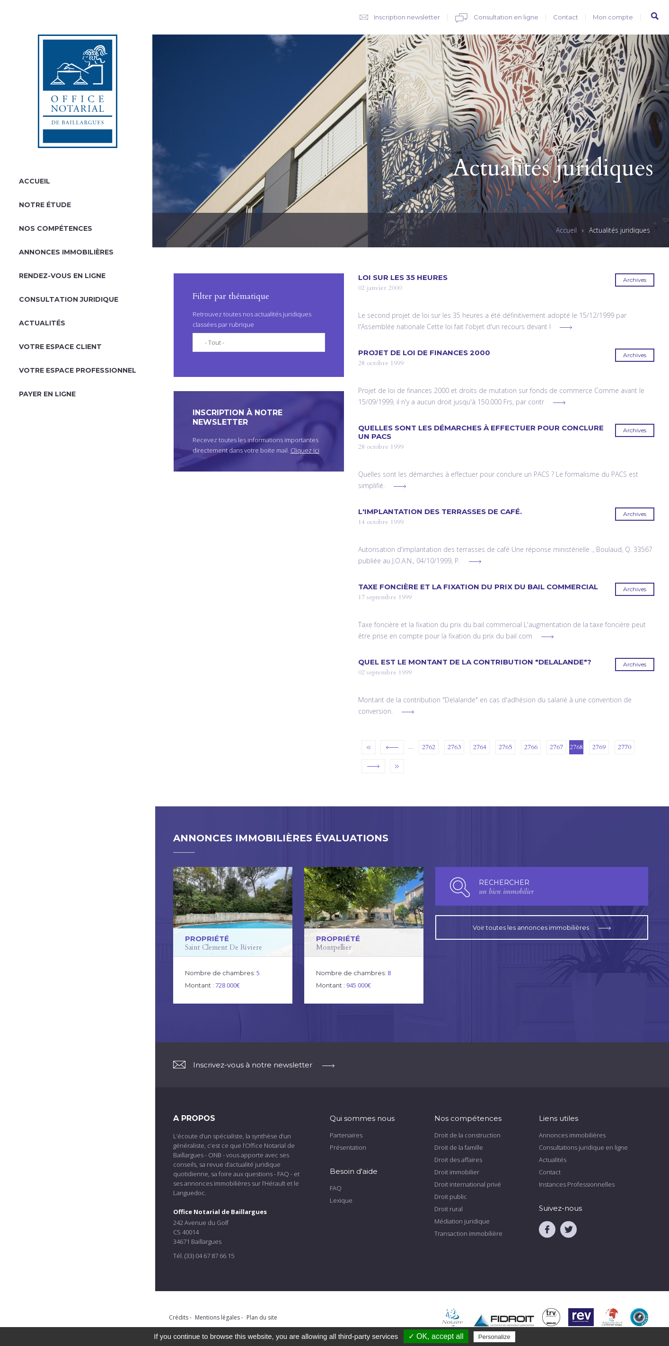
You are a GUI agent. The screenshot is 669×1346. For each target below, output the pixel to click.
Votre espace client (60, 346)
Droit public (450, 1196)
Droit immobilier (456, 1172)
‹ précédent (392, 747)
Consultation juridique (68, 299)
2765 (505, 747)
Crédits (178, 1317)
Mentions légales (217, 1317)
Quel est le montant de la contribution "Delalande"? (474, 662)
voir (232, 935)
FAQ (336, 1188)
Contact (565, 17)
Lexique (341, 1200)
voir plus (566, 327)
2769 (599, 747)
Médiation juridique (462, 1221)
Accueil (34, 181)
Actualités (42, 323)
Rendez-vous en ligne (62, 275)
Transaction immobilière (468, 1233)
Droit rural (448, 1209)
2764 (479, 747)
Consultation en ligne (506, 17)
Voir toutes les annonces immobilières (542, 927)
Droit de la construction (467, 1135)
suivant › (373, 766)
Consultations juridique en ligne (583, 1147)
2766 (530, 747)
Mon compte (613, 17)
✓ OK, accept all (436, 1336)
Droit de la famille (458, 1147)
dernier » (397, 766)
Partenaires (346, 1135)
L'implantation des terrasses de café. (440, 511)
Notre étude (45, 205)
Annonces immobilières (66, 252)
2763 (454, 747)
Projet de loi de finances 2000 (424, 353)
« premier (368, 747)
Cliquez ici (304, 450)
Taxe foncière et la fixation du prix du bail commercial (478, 587)
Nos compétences (55, 228)
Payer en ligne (47, 394)
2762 (428, 747)
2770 (624, 747)
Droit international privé (467, 1184)
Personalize (494, 1336)
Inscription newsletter (407, 17)
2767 (556, 747)
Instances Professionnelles (577, 1184)
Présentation (348, 1147)
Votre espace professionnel (77, 370)
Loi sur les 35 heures (403, 277)
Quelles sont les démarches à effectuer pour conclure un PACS (481, 432)
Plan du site (261, 1317)
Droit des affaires (458, 1159)
